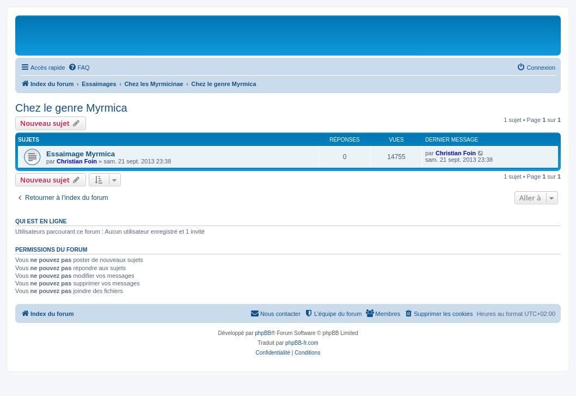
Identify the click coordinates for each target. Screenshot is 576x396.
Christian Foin (77, 161)
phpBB (263, 333)
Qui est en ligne (41, 221)
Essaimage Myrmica (80, 154)
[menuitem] (79, 67)
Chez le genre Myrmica (71, 108)
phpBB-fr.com (301, 343)
